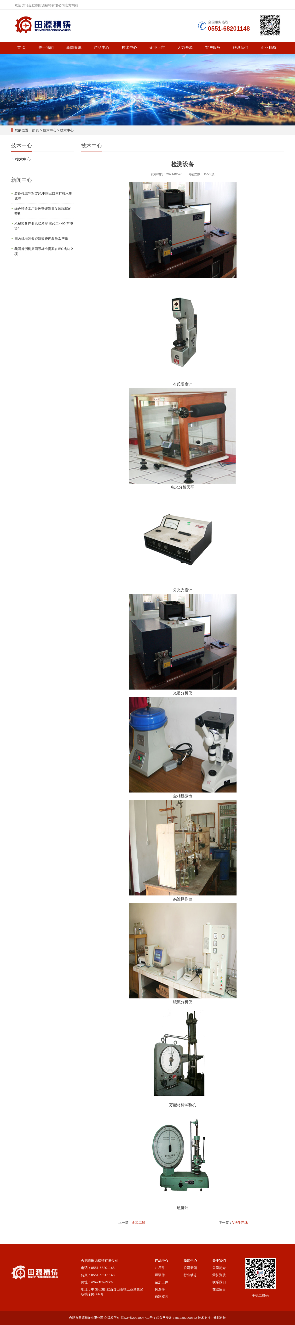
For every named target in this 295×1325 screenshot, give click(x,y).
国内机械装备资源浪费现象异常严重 (41, 239)
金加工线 (138, 1222)
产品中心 (101, 47)
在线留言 (219, 1289)
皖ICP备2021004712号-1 (138, 1317)
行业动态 (190, 1275)
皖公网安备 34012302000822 (176, 1317)
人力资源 (185, 47)
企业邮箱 (268, 47)
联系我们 (240, 47)
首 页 (21, 47)
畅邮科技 (220, 1317)
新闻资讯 (73, 47)
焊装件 (160, 1275)
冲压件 (160, 1268)
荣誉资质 (219, 1275)
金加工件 (161, 1282)
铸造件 (160, 1289)
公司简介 (219, 1268)
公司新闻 (190, 1268)
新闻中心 (190, 1261)
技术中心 (129, 47)
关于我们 (46, 47)
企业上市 (157, 47)
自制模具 (161, 1296)
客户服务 (212, 47)
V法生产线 (240, 1222)
